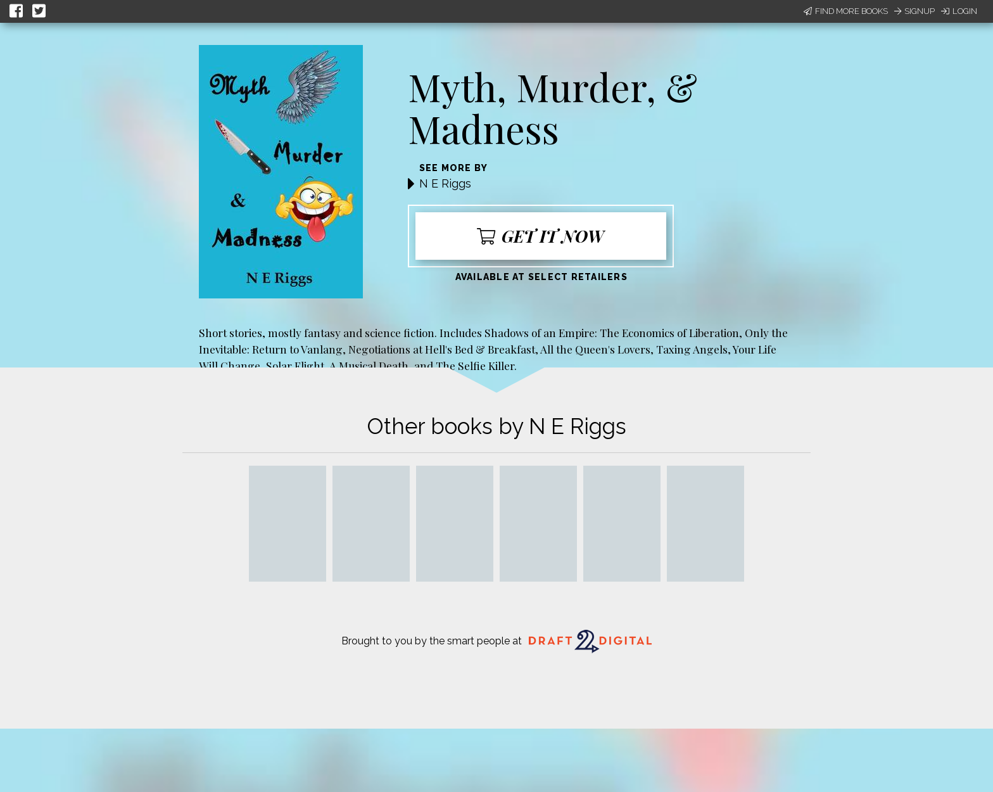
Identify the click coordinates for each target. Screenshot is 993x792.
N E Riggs (445, 183)
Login (959, 11)
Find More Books (846, 11)
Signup (914, 11)
